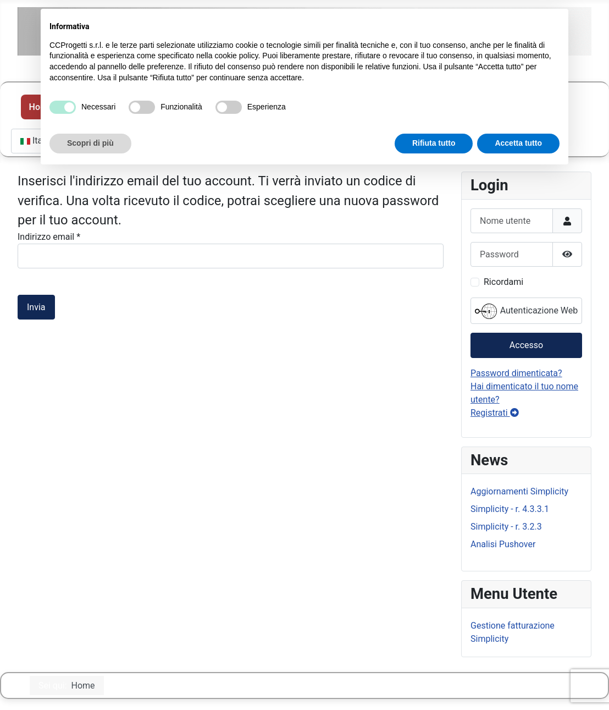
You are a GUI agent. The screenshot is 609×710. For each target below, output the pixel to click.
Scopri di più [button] (90, 143)
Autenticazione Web (526, 311)
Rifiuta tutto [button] (434, 143)
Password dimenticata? (516, 373)
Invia (36, 307)
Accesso (526, 345)
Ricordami (503, 282)
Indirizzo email (49, 237)
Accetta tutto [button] (518, 143)
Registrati (494, 413)
